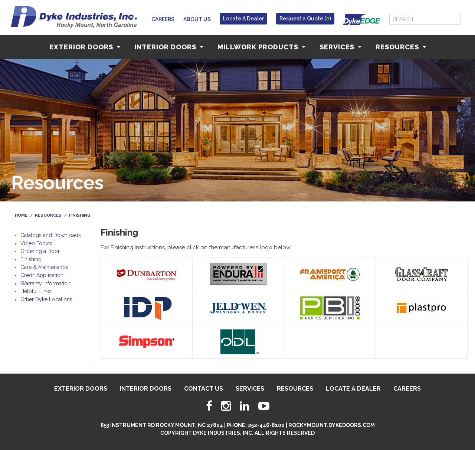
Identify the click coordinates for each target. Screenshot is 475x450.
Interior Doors (168, 47)
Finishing (31, 259)
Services (340, 47)
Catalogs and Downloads (50, 235)
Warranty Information (45, 283)
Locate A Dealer (243, 19)
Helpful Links (36, 291)
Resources (401, 47)
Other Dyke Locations (46, 299)
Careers (162, 19)
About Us (197, 19)
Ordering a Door (40, 251)
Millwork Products (261, 47)
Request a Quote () (305, 19)
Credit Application (41, 275)
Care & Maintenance (44, 267)
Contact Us (203, 388)
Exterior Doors (84, 47)
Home (21, 215)
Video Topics (36, 243)
